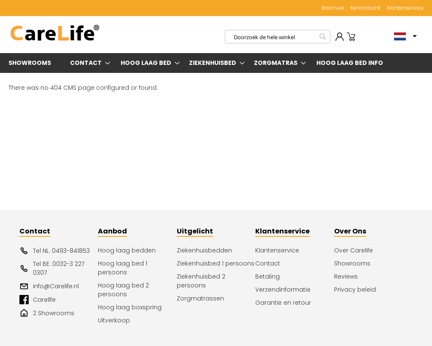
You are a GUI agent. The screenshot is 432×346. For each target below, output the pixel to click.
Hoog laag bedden (127, 250)
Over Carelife (353, 250)
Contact (267, 263)
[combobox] (277, 36)
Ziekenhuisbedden (204, 250)
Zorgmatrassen (200, 298)
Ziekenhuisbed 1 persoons (215, 263)
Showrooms (352, 263)
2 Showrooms (46, 313)
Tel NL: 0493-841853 (54, 250)
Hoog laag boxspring (130, 307)
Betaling (267, 276)
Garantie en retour (283, 302)
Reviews (346, 276)
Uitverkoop (114, 320)
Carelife (37, 299)
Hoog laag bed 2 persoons (123, 289)
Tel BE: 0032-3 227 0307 (51, 268)
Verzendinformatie (282, 289)
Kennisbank (366, 8)
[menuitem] (31, 63)
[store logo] (54, 33)
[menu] (216, 63)
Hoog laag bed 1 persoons (122, 267)
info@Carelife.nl (49, 286)
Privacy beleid (355, 289)
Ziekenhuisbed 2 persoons (201, 281)
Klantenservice (405, 8)
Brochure (332, 8)
